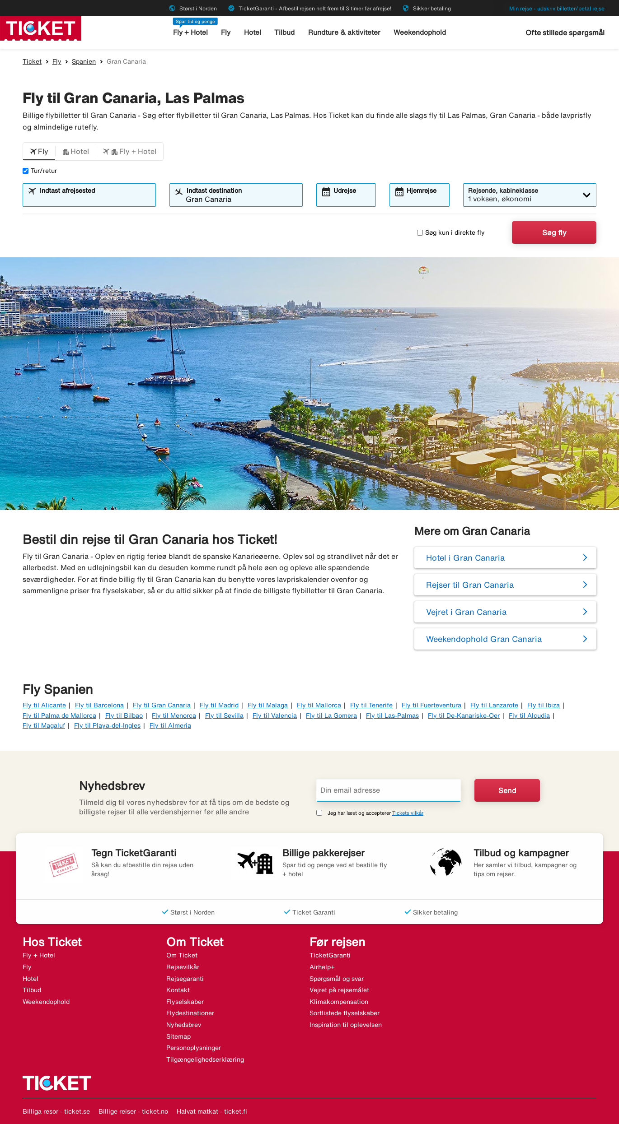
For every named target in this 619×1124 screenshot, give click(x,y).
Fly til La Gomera (331, 715)
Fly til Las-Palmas (392, 715)
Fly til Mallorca (319, 705)
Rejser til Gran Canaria (470, 585)
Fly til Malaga (268, 705)
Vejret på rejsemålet (339, 990)
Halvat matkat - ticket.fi (212, 1111)
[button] (39, 152)
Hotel (253, 32)
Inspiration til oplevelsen (346, 1025)
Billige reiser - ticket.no (133, 1111)
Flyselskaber (185, 1002)
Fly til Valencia (275, 715)
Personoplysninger (193, 1048)
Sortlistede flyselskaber (345, 1013)
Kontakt (178, 990)
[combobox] (95, 199)
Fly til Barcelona (99, 705)
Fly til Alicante (44, 705)
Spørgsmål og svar (337, 978)
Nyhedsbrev (183, 1025)
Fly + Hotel (191, 32)
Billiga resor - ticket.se (56, 1111)
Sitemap (178, 1036)
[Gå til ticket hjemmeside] (40, 27)
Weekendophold (419, 32)
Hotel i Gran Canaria (465, 557)
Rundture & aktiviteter (344, 32)
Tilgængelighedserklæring (205, 1059)
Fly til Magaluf (44, 725)
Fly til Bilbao (124, 715)
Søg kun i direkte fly (451, 232)
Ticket (32, 61)
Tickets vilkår (407, 812)
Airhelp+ (322, 967)
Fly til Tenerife (371, 705)
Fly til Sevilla (224, 715)
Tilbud (285, 32)
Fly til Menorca (174, 715)
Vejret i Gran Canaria (466, 612)
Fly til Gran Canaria (162, 705)
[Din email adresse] (388, 790)
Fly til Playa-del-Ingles (107, 725)
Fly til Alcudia (529, 715)
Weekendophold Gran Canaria (484, 639)
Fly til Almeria (170, 725)
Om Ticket (181, 955)
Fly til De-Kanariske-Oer (464, 715)
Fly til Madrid (219, 705)
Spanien (84, 61)
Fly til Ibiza (543, 705)
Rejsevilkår (182, 967)
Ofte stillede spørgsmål (565, 32)
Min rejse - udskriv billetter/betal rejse (557, 8)
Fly (226, 32)
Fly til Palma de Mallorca (59, 715)
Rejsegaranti (185, 978)
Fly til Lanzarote (494, 705)
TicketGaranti (330, 955)
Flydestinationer (190, 1013)
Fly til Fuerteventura (431, 705)
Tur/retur (40, 170)
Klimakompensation (339, 1002)
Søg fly (554, 232)
